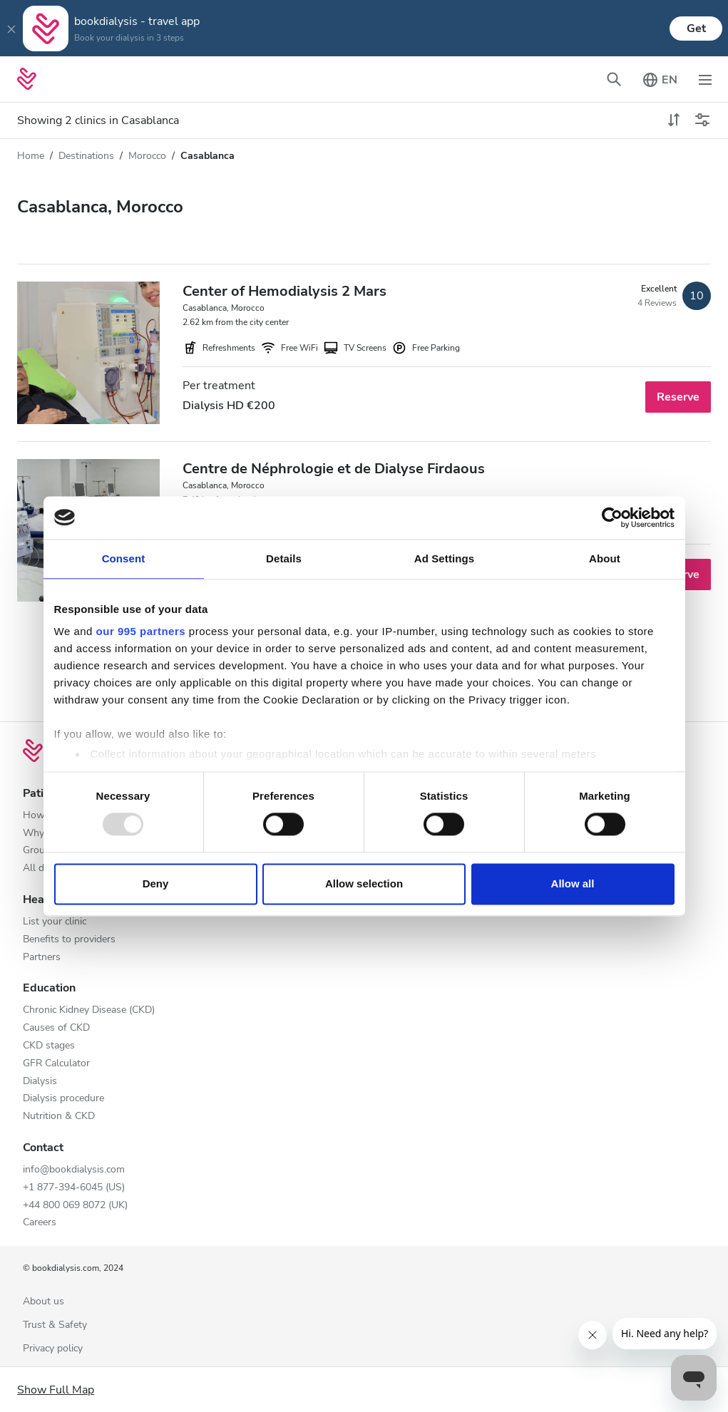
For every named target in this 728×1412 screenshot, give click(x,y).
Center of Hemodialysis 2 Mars (284, 291)
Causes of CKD (56, 1028)
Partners (42, 958)
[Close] (11, 28)
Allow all (573, 883)
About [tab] (604, 558)
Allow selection (364, 883)
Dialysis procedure (63, 1099)
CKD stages (49, 1046)
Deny (156, 883)
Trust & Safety (55, 1325)
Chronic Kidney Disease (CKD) (89, 1010)
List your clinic (54, 922)
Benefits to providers (69, 940)
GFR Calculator (56, 1064)
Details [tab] (284, 558)
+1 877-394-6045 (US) (74, 1188)
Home (30, 156)
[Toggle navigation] (705, 79)
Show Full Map (55, 1390)
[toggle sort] (673, 120)
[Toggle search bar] (614, 79)
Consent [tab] (123, 558)
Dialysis (40, 1082)
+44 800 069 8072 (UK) (75, 1206)
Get (696, 28)
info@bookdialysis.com (74, 1170)
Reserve (678, 397)
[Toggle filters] (702, 120)
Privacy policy (53, 1349)
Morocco (147, 156)
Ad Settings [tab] (444, 558)
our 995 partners (141, 631)
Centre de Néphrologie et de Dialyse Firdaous (334, 468)
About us (43, 1302)
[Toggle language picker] (659, 79)
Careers (39, 1223)
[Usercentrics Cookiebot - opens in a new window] (612, 517)
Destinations (86, 156)
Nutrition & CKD (59, 1116)
